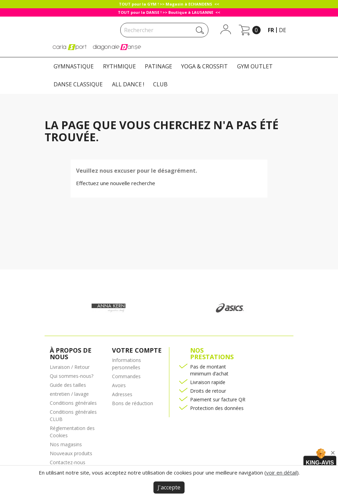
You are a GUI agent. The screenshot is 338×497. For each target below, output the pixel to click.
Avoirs (119, 385)
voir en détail (281, 472)
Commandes (126, 376)
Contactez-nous (67, 462)
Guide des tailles (68, 385)
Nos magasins (66, 444)
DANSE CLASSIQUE (78, 84)
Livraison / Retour (70, 367)
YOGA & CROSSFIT (204, 66)
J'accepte (169, 487)
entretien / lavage (69, 394)
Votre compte (137, 350)
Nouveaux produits (71, 453)
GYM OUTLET (255, 66)
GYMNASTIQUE (74, 66)
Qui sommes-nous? (71, 376)
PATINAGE (158, 66)
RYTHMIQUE (119, 66)
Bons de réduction (132, 403)
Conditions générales (73, 403)
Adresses (122, 394)
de (282, 30)
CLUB (160, 84)
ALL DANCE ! (128, 84)
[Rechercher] (164, 30)
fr (271, 30)
